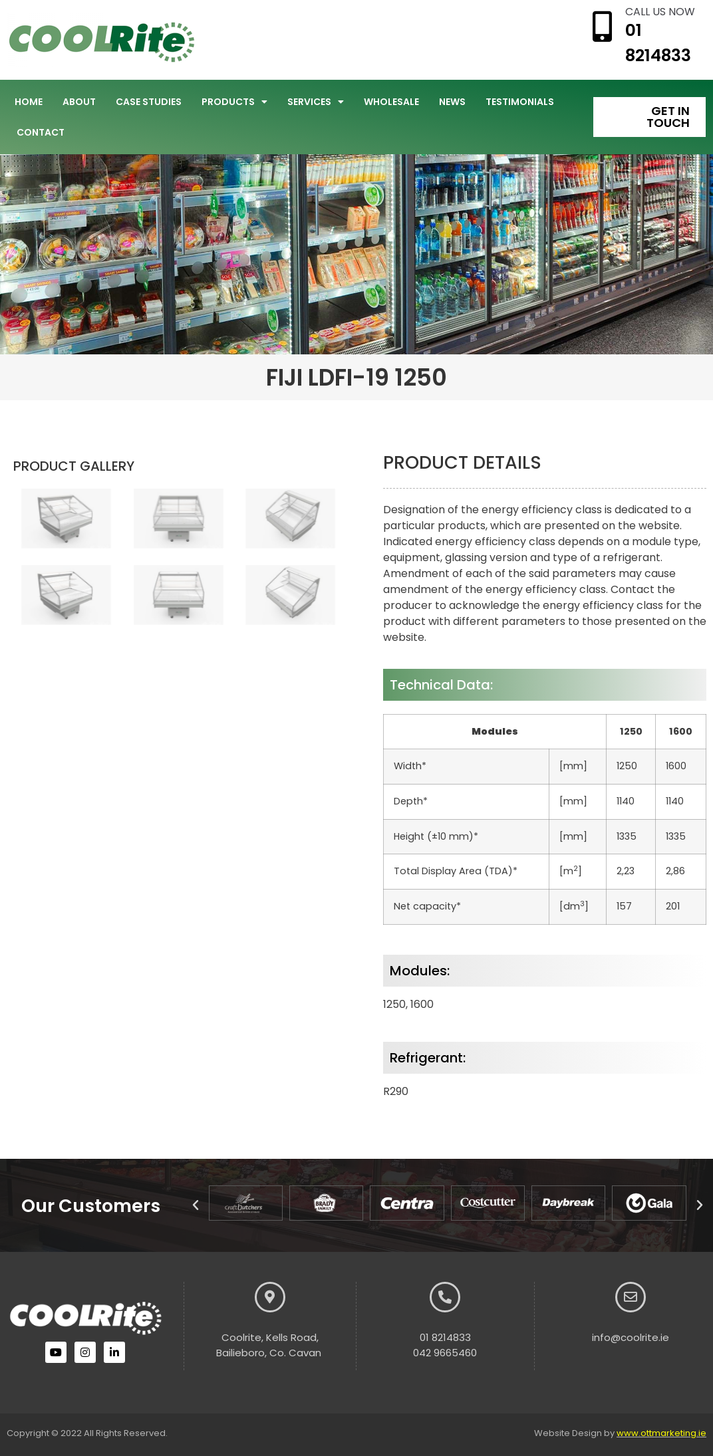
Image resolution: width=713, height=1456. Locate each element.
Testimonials (520, 101)
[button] (195, 1205)
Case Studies (149, 101)
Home (29, 101)
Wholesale (391, 101)
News (452, 101)
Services (315, 101)
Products (234, 101)
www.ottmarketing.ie (661, 1433)
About (79, 101)
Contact (41, 132)
